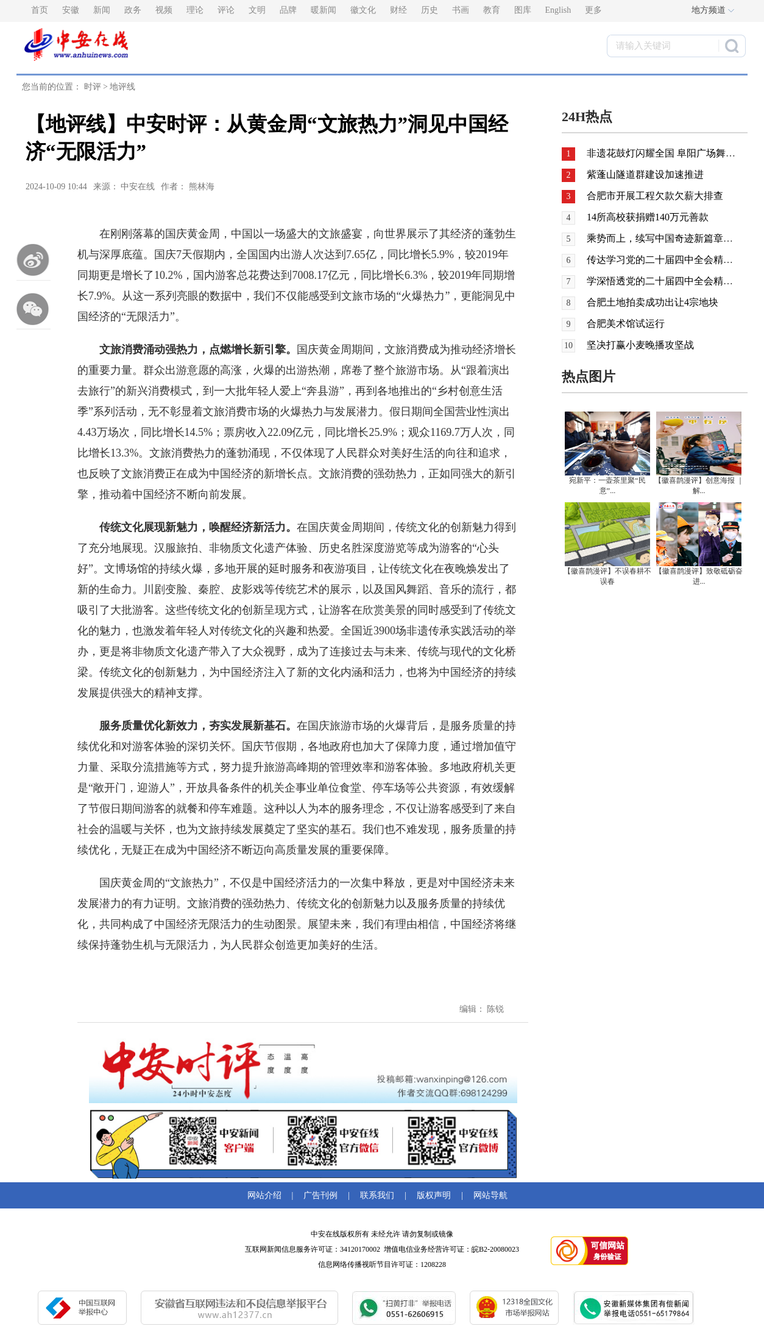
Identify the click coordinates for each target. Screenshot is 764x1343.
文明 (257, 10)
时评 (92, 86)
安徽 (70, 10)
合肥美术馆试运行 (626, 323)
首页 (39, 10)
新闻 (101, 10)
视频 (163, 10)
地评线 (122, 86)
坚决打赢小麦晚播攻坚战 (640, 345)
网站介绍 (266, 1195)
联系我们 (377, 1195)
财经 (398, 10)
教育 (491, 10)
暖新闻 (323, 10)
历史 (429, 10)
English (558, 10)
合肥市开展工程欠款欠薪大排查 (653, 196)
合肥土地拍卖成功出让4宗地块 (652, 302)
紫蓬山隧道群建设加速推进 (644, 174)
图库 (522, 10)
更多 (593, 10)
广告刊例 (320, 1195)
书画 (460, 10)
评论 (226, 10)
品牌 (288, 10)
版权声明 (433, 1195)
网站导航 (488, 1195)
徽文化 (363, 10)
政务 (132, 10)
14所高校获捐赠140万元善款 (648, 217)
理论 (194, 10)
